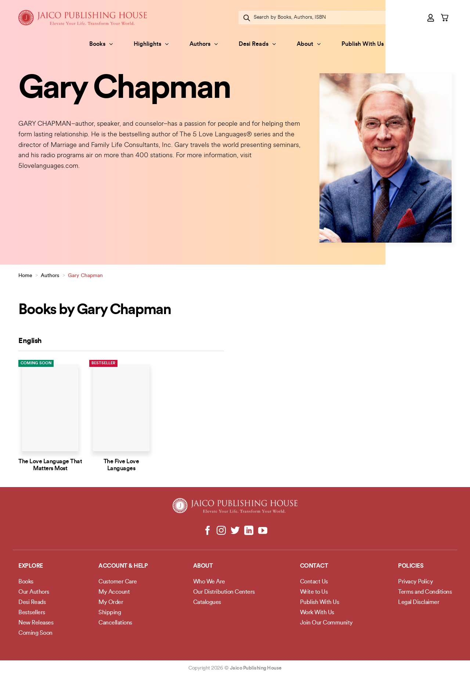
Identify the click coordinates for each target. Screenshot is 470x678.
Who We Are (209, 582)
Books (101, 44)
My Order (110, 602)
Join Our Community (326, 623)
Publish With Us (362, 44)
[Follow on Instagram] (221, 531)
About (309, 44)
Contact (314, 566)
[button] (431, 17)
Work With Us (317, 613)
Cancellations (115, 623)
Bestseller (103, 363)
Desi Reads (257, 44)
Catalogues (207, 602)
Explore (30, 566)
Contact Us (314, 582)
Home (25, 276)
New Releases (35, 623)
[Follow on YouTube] (262, 531)
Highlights (151, 44)
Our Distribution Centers (224, 592)
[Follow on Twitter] (235, 531)
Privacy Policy (415, 582)
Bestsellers (31, 613)
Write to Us (314, 592)
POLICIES (410, 566)
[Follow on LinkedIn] (248, 531)
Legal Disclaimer (418, 602)
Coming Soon (36, 363)
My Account (114, 592)
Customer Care (117, 582)
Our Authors (33, 592)
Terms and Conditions (425, 592)
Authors (203, 44)
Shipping (109, 613)
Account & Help (123, 566)
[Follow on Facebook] (207, 531)
